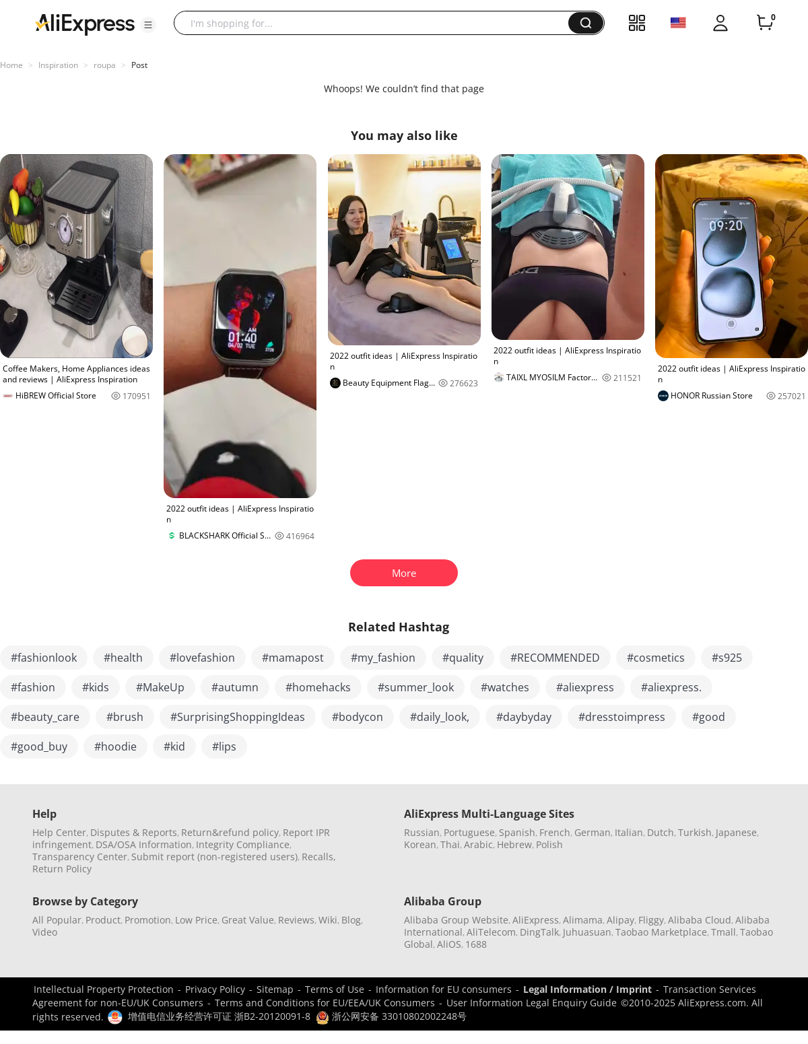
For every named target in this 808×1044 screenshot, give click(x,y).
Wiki (327, 919)
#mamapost (293, 657)
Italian (629, 832)
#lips (224, 746)
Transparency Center (79, 856)
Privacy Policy (215, 989)
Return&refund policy (230, 832)
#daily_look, (439, 716)
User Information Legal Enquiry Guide (531, 1002)
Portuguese (469, 832)
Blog (351, 919)
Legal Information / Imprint (587, 989)
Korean (420, 844)
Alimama (583, 919)
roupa (105, 65)
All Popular (56, 919)
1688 (476, 944)
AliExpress (535, 919)
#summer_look (416, 687)
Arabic (478, 844)
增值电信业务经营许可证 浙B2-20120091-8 (219, 1016)
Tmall (723, 932)
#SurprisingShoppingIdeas (237, 716)
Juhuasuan (587, 932)
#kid (174, 746)
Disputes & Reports (133, 832)
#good (708, 716)
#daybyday (523, 716)
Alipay (620, 919)
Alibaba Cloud (699, 919)
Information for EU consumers (444, 989)
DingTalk (539, 932)
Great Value (248, 919)
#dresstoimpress (621, 716)
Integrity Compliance (243, 844)
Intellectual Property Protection (104, 989)
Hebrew (514, 844)
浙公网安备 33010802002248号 (391, 1016)
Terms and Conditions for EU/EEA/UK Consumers (325, 1002)
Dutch (660, 832)
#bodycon (357, 716)
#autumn (235, 687)
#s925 (727, 657)
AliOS (449, 944)
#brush (124, 716)
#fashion (33, 687)
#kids (95, 687)
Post (139, 65)
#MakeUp (160, 687)
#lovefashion (202, 657)
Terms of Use (334, 989)
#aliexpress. (671, 687)
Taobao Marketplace (661, 932)
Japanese (736, 832)
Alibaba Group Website (456, 919)
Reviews (296, 919)
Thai (450, 844)
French (554, 832)
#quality (462, 657)
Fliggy (651, 919)
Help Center (59, 832)
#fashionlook (44, 657)
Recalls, (319, 856)
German (592, 832)
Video (44, 932)
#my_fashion (383, 657)
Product (103, 919)
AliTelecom (491, 932)
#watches (505, 687)
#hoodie (115, 746)
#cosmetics (656, 657)
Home (11, 65)
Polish (549, 844)
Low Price (196, 919)
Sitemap (275, 989)
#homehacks (318, 687)
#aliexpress (585, 687)
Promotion (148, 919)
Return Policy (62, 868)
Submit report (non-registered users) (214, 856)
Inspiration (58, 65)
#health (123, 657)
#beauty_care (45, 716)
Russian (422, 832)
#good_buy (39, 746)
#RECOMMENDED (555, 657)
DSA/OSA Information (144, 844)
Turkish (695, 832)
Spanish (517, 832)
